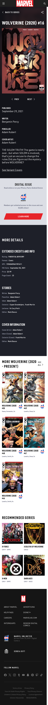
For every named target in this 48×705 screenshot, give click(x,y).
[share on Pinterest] (32, 675)
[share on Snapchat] (28, 675)
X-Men (4, 578)
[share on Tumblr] (19, 675)
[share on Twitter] (10, 675)
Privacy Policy (29, 688)
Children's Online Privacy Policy (15, 694)
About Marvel (10, 607)
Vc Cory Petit (15, 308)
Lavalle (26, 411)
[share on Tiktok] (41, 675)
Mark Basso (12, 312)
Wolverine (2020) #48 (9, 452)
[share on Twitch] (37, 675)
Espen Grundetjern (17, 304)
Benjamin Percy (10, 121)
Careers (8, 618)
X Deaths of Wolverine (33, 546)
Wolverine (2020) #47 (31, 452)
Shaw (31, 411)
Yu (14, 411)
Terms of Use (17, 688)
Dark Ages (28, 578)
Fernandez (9, 411)
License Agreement (35, 694)
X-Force (5, 546)
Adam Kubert (9, 132)
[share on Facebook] (5, 675)
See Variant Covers (12, 169)
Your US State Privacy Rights (15, 691)
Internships (10, 623)
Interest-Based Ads (17, 698)
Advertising (29, 607)
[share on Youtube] (23, 675)
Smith (9, 456)
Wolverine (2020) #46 (9, 497)
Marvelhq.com (30, 618)
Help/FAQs (9, 612)
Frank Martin (30, 304)
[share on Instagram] (14, 675)
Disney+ (27, 612)
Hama (4, 411)
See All (41, 363)
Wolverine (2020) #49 (31, 407)
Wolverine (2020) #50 (9, 407)
